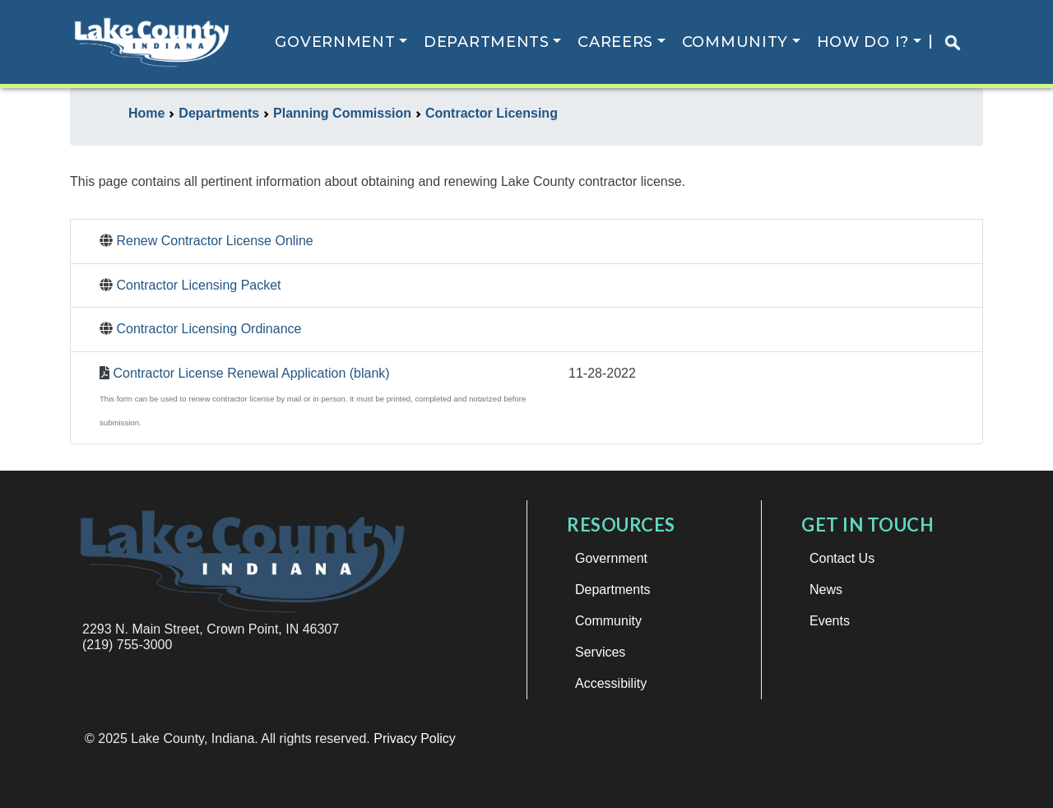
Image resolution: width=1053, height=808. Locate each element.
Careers (615, 42)
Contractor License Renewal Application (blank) (251, 373)
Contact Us (841, 558)
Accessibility (611, 683)
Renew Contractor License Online (214, 241)
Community (735, 42)
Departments (487, 42)
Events (829, 621)
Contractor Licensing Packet (198, 285)
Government (335, 42)
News (825, 590)
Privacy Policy (414, 738)
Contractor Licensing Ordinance (208, 329)
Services (600, 652)
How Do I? (863, 42)
